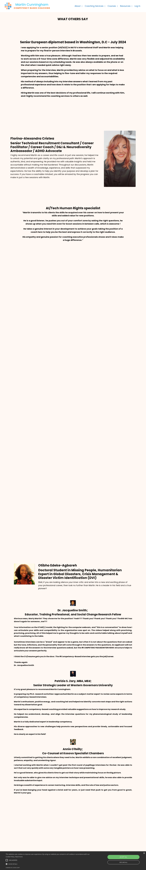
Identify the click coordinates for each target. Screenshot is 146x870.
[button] (49, 864)
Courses (112, 5)
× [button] (144, 853)
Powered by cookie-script (13, 867)
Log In (137, 5)
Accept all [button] (123, 857)
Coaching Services (94, 5)
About (77, 5)
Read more (19, 857)
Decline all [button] (124, 862)
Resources (126, 5)
